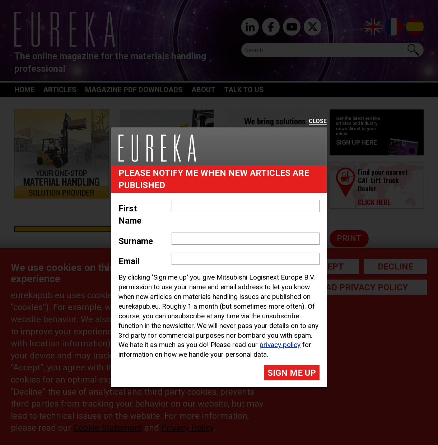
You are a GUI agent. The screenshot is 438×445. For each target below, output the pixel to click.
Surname (135, 241)
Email (129, 261)
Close (318, 121)
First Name (129, 214)
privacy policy (280, 345)
